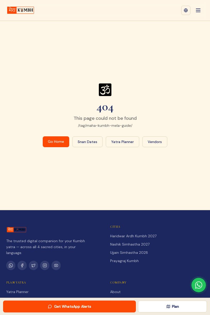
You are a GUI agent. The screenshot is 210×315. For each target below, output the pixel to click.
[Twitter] (33, 265)
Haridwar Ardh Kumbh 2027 (133, 236)
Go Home (56, 141)
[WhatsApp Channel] (10, 265)
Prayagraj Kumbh (124, 260)
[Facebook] (22, 265)
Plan (172, 306)
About (115, 291)
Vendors (155, 141)
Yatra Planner (122, 141)
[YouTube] (56, 265)
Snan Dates (87, 141)
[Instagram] (44, 265)
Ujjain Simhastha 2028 (129, 252)
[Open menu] (198, 10)
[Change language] (185, 10)
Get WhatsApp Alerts (69, 306)
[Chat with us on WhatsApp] (198, 285)
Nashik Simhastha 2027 (130, 244)
